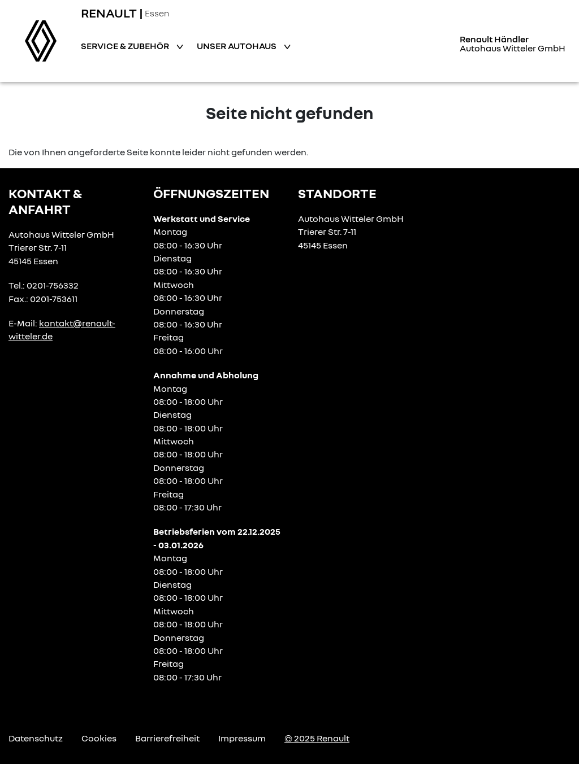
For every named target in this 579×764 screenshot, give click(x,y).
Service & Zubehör (126, 45)
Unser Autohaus (237, 45)
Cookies (98, 738)
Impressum (242, 738)
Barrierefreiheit (167, 738)
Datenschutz (35, 738)
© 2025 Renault (316, 738)
